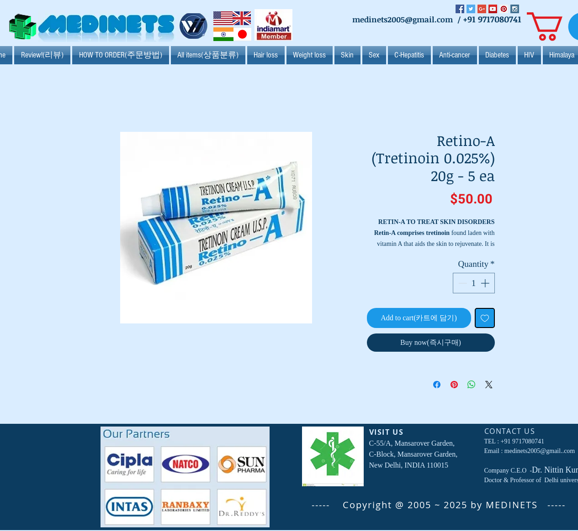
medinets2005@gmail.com (402, 19)
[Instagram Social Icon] (514, 9)
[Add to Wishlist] (485, 318)
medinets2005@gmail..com (539, 451)
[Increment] (485, 283)
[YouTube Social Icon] (492, 9)
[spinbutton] (473, 283)
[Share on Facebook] (436, 384)
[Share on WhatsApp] (471, 384)
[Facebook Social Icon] (460, 9)
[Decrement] (461, 283)
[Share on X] (488, 384)
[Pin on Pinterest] (454, 384)
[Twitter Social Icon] (471, 9)
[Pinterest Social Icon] (503, 9)
